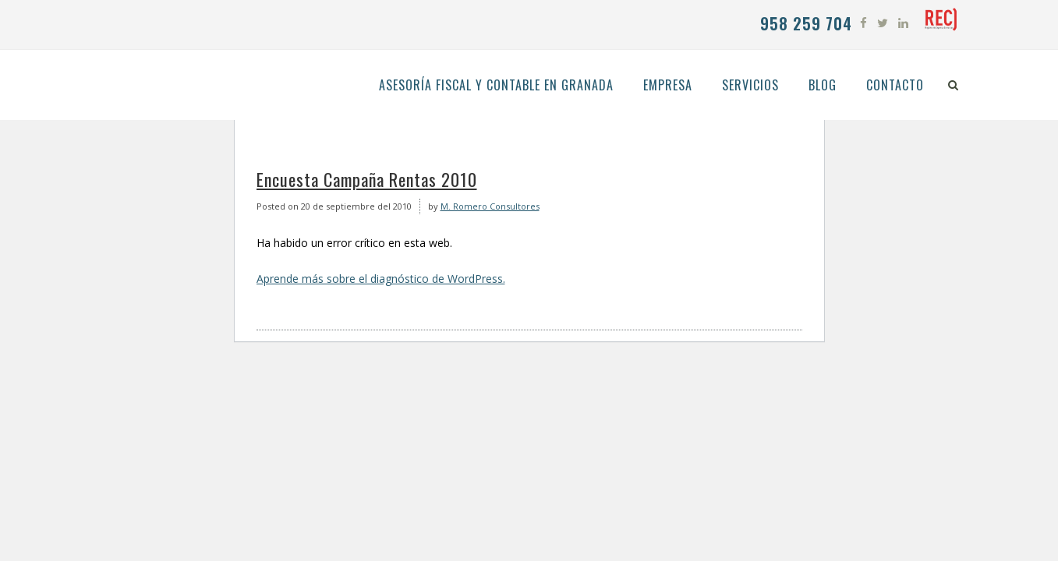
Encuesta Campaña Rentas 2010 (367, 179)
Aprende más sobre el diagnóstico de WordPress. (381, 278)
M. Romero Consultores (490, 206)
